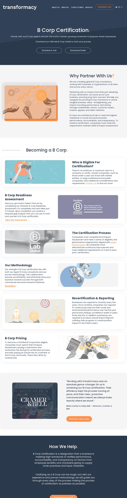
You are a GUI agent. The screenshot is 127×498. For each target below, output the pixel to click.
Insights (89, 7)
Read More (10, 286)
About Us (56, 7)
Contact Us (91, 183)
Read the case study (79, 419)
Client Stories (77, 7)
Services (65, 7)
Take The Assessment (16, 220)
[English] (119, 7)
